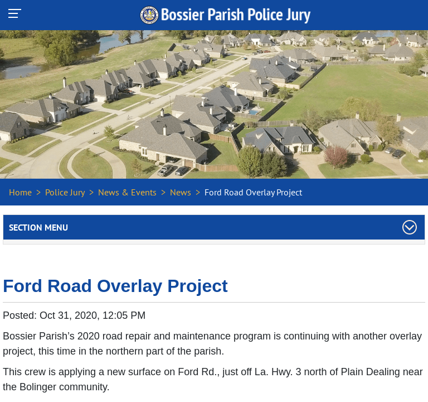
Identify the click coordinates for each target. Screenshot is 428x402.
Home (20, 192)
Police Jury (65, 192)
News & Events (127, 192)
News (180, 192)
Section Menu (38, 227)
